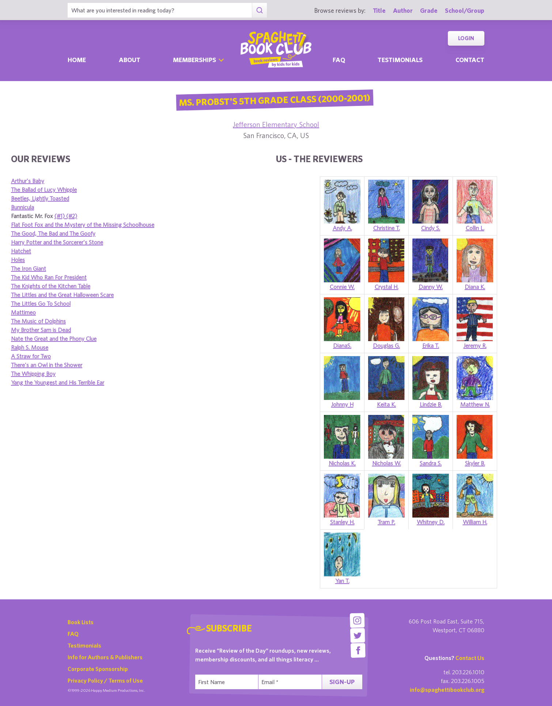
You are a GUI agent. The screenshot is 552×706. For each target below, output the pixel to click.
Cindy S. (430, 228)
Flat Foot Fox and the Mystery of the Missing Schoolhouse (82, 224)
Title (379, 10)
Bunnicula (22, 207)
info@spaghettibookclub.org (447, 689)
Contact (469, 60)
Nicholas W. (386, 463)
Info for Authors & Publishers (105, 657)
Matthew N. (475, 404)
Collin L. (475, 228)
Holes (18, 259)
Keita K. (386, 404)
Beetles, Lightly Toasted (40, 198)
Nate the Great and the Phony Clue (54, 338)
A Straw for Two (31, 356)
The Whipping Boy (33, 373)
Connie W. (342, 286)
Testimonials (400, 60)
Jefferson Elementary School (276, 124)
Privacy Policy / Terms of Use (105, 680)
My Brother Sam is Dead (41, 330)
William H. (475, 522)
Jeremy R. (475, 345)
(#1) (60, 216)
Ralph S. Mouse (29, 347)
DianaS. (342, 345)
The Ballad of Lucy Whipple (44, 189)
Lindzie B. (431, 404)
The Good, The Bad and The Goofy (53, 233)
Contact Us (469, 658)
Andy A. (342, 228)
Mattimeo (23, 312)
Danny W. (431, 286)
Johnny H (342, 404)
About (129, 60)
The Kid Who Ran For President (49, 277)
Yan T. (342, 580)
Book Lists (81, 622)
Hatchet (21, 251)
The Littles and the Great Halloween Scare (62, 294)
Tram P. (386, 522)
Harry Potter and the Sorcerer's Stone (57, 242)
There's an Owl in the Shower (46, 365)
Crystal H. (386, 286)
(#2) (71, 216)
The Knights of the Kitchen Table (50, 286)
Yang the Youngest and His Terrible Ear (57, 382)
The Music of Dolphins (38, 321)
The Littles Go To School (41, 303)
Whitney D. (431, 522)
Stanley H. (342, 522)
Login (466, 38)
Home (77, 60)
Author (403, 10)
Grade (429, 10)
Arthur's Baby (27, 181)
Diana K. (475, 286)
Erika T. (430, 345)
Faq (339, 60)
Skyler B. (475, 463)
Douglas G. (386, 345)
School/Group (464, 10)
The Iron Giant (28, 268)
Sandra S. (431, 463)
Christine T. (386, 228)
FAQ (73, 633)
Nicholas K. (342, 463)
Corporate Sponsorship (98, 668)
